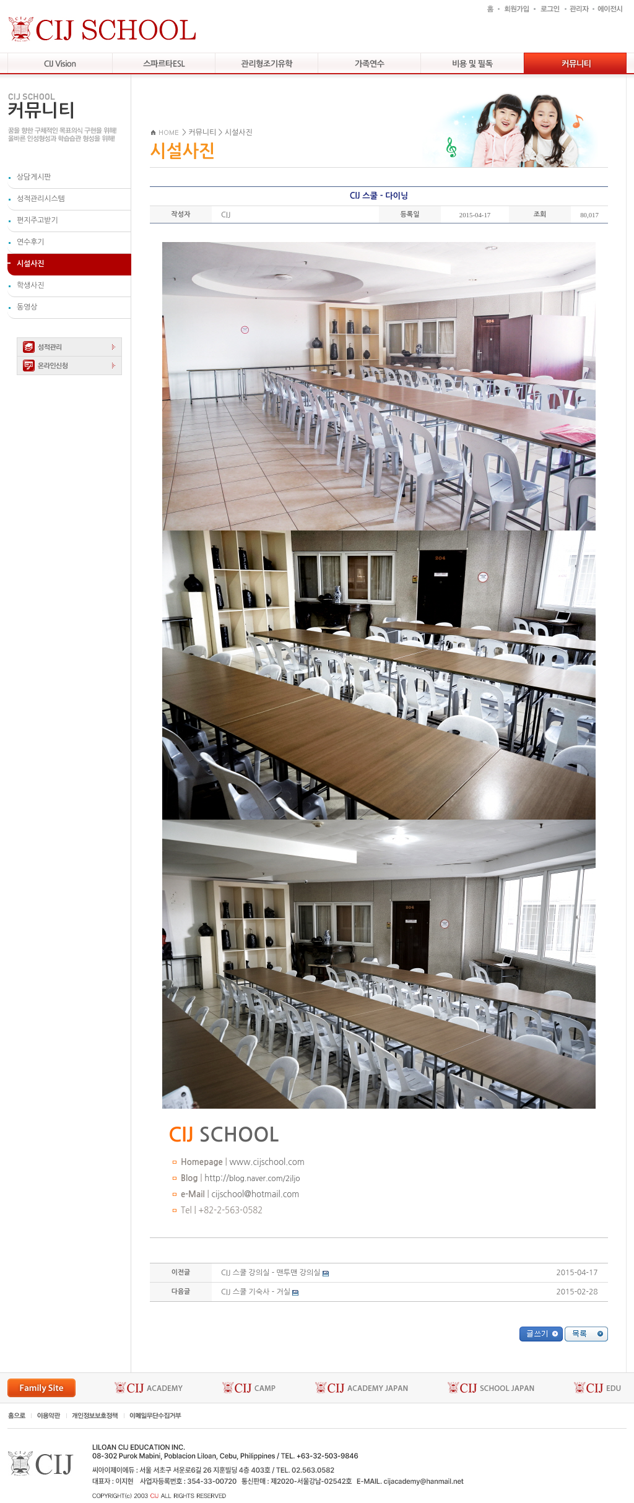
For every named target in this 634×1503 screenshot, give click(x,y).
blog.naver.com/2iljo (264, 1178)
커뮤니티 (202, 132)
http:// (216, 1178)
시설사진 (239, 132)
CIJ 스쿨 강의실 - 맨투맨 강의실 (271, 1272)
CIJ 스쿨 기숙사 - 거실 (255, 1292)
